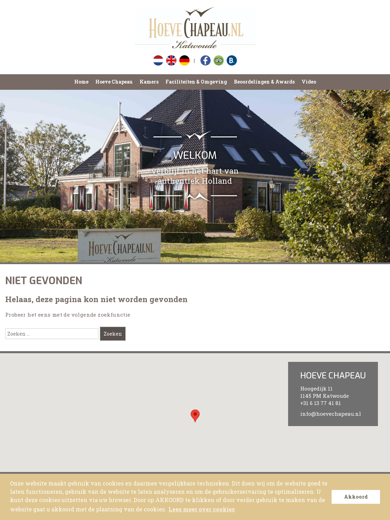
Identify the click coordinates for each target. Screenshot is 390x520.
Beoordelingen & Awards (264, 81)
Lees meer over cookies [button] (202, 509)
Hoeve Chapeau (114, 81)
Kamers (149, 81)
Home (81, 81)
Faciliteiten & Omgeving (196, 81)
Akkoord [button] (356, 496)
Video (309, 81)
